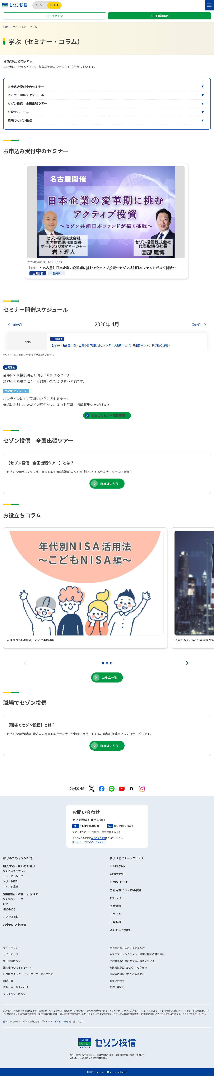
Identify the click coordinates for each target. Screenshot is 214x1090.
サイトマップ (10, 954)
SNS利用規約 (117, 987)
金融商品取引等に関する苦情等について (132, 961)
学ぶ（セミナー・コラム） (127, 858)
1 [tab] (103, 663)
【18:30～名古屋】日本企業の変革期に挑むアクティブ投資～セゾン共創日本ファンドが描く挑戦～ (110, 345)
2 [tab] (107, 663)
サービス (54, 5)
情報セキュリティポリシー (18, 987)
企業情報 (115, 906)
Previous (26, 663)
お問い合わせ (117, 980)
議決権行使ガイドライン (17, 967)
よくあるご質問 (98, 837)
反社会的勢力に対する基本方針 (127, 947)
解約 (5, 904)
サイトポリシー (12, 947)
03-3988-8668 (85, 826)
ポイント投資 (10, 886)
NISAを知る (117, 866)
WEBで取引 (117, 874)
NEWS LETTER (120, 882)
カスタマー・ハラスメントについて (89, 841)
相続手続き (9, 909)
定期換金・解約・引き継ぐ (20, 894)
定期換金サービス (13, 899)
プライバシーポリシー (15, 994)
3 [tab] (111, 663)
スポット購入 (10, 881)
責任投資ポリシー (13, 961)
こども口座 (10, 917)
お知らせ (115, 898)
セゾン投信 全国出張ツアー (27, 103)
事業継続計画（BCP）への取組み (128, 967)
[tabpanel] (106, 221)
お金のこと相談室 (15, 925)
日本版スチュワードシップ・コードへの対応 (28, 974)
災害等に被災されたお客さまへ (127, 974)
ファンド (40, 5)
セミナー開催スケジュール (26, 95)
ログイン (57, 16)
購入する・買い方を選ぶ (19, 866)
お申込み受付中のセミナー (26, 86)
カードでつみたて (13, 876)
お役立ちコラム (18, 112)
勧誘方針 (8, 980)
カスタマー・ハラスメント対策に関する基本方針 (137, 954)
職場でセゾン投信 (20, 120)
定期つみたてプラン (14, 871)
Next (188, 663)
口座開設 (162, 16)
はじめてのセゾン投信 (17, 858)
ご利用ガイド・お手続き (126, 890)
